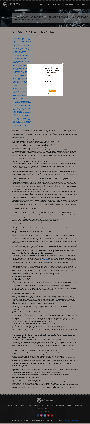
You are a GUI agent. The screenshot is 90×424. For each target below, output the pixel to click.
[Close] (63, 64)
